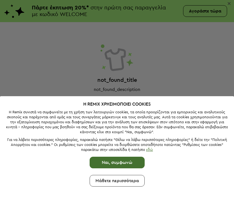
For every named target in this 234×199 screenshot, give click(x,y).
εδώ (149, 149)
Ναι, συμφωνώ (117, 162)
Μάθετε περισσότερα (117, 181)
